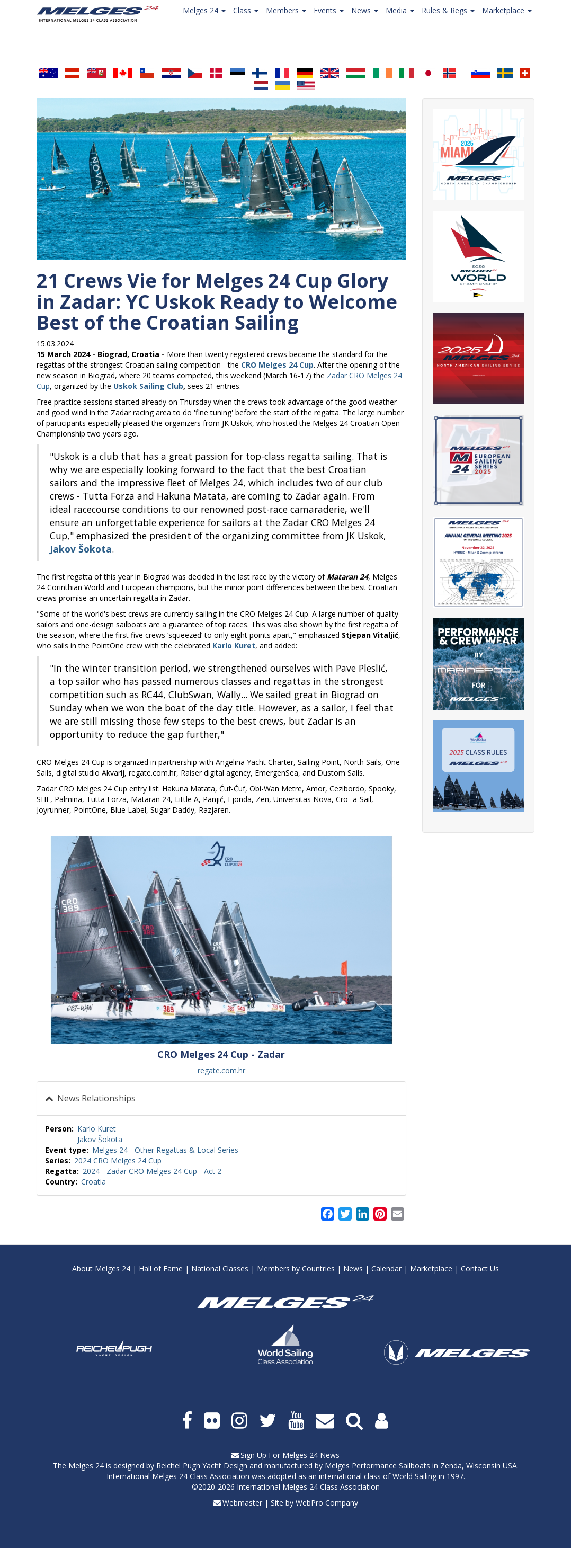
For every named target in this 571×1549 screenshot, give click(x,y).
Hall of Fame (161, 1268)
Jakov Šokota (99, 1139)
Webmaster (242, 1503)
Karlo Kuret (96, 1129)
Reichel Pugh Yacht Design (201, 1466)
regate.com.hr (221, 1070)
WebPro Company (327, 1503)
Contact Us (480, 1268)
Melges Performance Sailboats (377, 1466)
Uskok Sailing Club (148, 386)
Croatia (93, 1182)
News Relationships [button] (95, 1098)
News (353, 1268)
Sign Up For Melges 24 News (290, 1455)
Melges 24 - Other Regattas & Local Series (165, 1150)
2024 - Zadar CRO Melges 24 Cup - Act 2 (152, 1171)
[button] (221, 940)
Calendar (386, 1268)
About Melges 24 (101, 1268)
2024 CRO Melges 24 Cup (118, 1160)
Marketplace (431, 1268)
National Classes (219, 1268)
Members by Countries (296, 1268)
